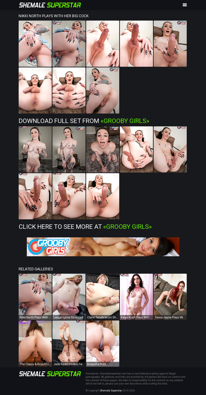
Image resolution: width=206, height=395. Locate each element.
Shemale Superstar (111, 390)
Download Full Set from (84, 120)
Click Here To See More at (85, 226)
